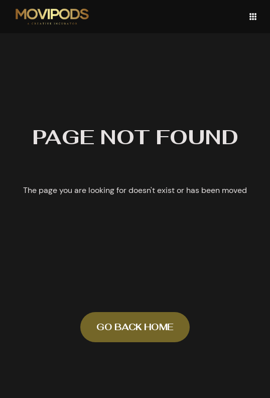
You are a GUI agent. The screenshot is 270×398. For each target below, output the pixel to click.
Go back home (135, 327)
